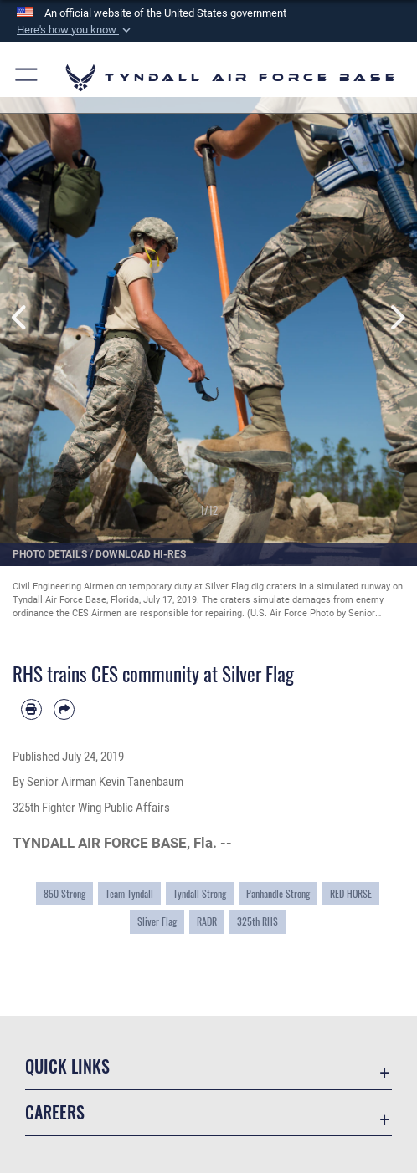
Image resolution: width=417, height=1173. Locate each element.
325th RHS (257, 921)
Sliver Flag (157, 921)
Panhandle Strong (278, 893)
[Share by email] (64, 709)
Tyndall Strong (199, 893)
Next (396, 317)
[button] (75, 30)
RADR (207, 921)
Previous (21, 317)
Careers (55, 1112)
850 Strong (64, 893)
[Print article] (31, 709)
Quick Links (67, 1066)
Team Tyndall (129, 893)
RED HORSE (351, 893)
